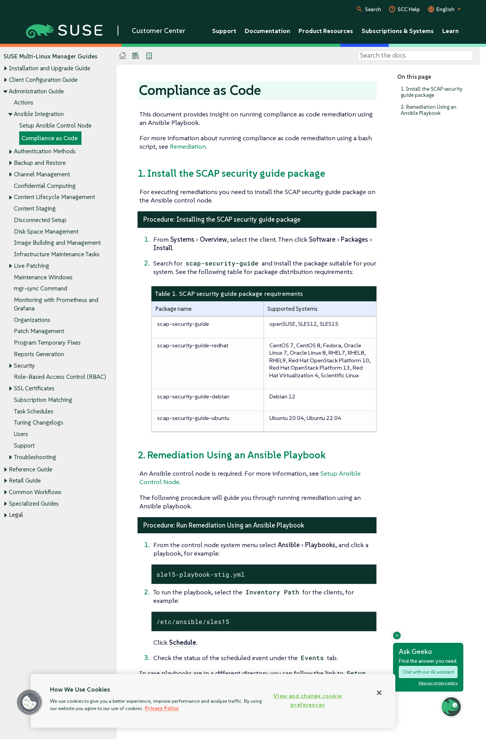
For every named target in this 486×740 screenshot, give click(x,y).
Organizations (32, 320)
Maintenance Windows (43, 277)
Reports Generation (39, 354)
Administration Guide (36, 91)
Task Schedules (33, 411)
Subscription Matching (43, 399)
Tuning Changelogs (38, 422)
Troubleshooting (35, 457)
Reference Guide (30, 469)
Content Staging (35, 208)
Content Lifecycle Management (54, 197)
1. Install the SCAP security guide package (432, 92)
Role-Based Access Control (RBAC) (60, 377)
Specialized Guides (34, 503)
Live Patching (31, 265)
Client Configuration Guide (43, 79)
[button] (29, 702)
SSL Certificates (34, 388)
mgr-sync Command (40, 288)
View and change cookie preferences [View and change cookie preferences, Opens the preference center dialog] (308, 700)
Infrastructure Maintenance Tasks (57, 254)
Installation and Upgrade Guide (49, 68)
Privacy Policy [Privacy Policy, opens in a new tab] (162, 708)
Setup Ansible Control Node (55, 125)
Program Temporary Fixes (47, 343)
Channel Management (42, 174)
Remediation (188, 146)
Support (24, 445)
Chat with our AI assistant (428, 672)
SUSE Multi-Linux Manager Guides (50, 56)
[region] (213, 701)
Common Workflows (35, 492)
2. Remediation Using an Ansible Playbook (428, 110)
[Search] (415, 55)
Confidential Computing (45, 185)
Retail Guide (25, 480)
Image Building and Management (57, 243)
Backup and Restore (40, 163)
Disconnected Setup (40, 220)
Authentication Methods (45, 151)
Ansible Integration (39, 114)
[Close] (379, 692)
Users (21, 434)
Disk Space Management (46, 231)
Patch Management (39, 331)
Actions (23, 102)
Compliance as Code (50, 138)
